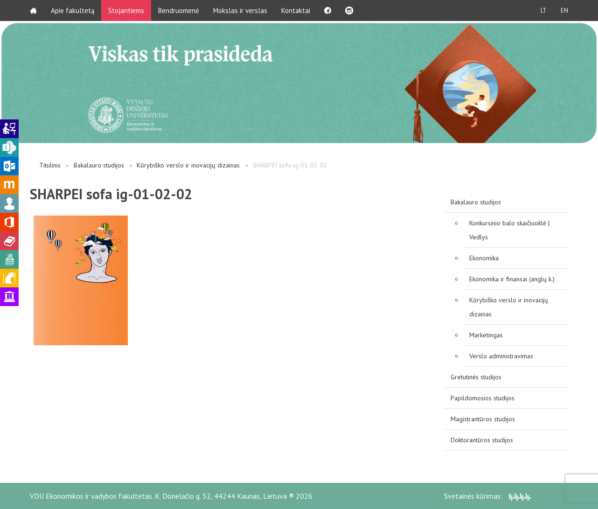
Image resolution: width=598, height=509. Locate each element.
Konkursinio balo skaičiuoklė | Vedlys (509, 230)
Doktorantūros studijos (482, 440)
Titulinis (50, 165)
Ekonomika (484, 258)
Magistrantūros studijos (483, 419)
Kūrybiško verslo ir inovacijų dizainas (188, 165)
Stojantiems (126, 10)
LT (544, 10)
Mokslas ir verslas (240, 10)
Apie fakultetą (72, 10)
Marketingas (486, 335)
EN (564, 10)
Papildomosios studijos (483, 398)
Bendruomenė (178, 10)
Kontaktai (295, 10)
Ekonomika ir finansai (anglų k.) (512, 279)
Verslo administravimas (501, 356)
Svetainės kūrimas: (487, 496)
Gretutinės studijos (476, 377)
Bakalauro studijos (99, 165)
